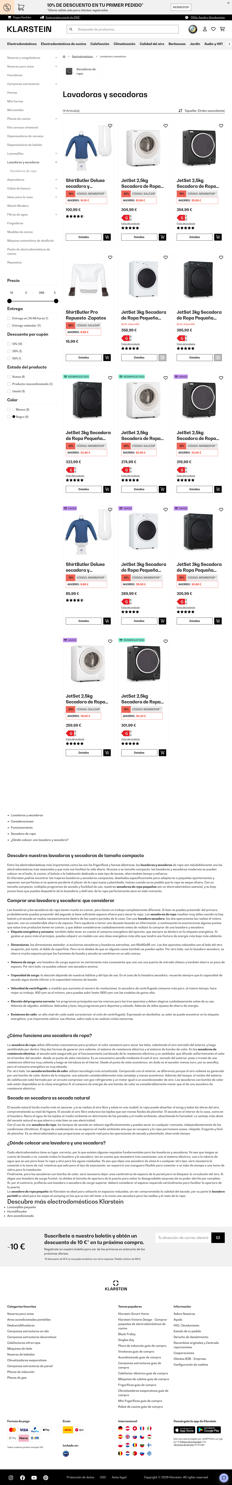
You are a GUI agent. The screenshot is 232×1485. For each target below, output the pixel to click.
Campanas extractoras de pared (30, 1366)
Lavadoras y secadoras (23, 162)
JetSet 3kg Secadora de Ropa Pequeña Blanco (143, 315)
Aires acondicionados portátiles (29, 1319)
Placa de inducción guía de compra (142, 1345)
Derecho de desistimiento (191, 1337)
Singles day (126, 1340)
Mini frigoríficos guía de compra (140, 1401)
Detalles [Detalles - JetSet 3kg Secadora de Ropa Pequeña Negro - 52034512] (83, 489)
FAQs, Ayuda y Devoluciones (208, 17)
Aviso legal (119, 1477)
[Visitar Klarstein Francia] (142, 1428)
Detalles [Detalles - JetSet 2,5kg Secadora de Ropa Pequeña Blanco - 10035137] (139, 237)
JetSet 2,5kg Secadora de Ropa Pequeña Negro (196, 183)
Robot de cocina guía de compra (140, 1406)
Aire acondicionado (20, 1216)
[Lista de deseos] (213, 29)
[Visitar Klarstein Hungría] (149, 1437)
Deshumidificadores (21, 1325)
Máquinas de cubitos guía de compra (143, 1379)
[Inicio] (67, 56)
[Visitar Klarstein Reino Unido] (127, 1437)
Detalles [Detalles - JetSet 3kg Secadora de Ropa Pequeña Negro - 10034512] (194, 357)
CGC (103, 1477)
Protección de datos (80, 1477)
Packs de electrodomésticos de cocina (28, 251)
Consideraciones (22, 821)
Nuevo (18, 376)
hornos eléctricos (122, 865)
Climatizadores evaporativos (27, 1360)
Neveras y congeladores (23, 58)
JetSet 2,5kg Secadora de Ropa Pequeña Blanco (141, 183)
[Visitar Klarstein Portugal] (135, 1453)
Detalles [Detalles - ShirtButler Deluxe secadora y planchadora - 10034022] (83, 237)
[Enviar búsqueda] (70, 29)
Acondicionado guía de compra (139, 1357)
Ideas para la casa (20, 197)
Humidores (14, 75)
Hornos (12, 92)
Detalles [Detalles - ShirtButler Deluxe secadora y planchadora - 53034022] (83, 620)
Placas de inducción (20, 1372)
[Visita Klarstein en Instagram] (10, 1477)
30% (17, 351)
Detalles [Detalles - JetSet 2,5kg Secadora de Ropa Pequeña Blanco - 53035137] (83, 752)
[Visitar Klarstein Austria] (127, 1428)
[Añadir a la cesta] (107, 237)
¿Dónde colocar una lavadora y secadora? (40, 840)
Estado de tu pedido (187, 1331)
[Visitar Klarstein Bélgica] (120, 1453)
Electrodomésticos (82, 56)
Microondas (15, 110)
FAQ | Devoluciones (186, 1325)
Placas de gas (16, 1377)
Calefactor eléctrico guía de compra (143, 1373)
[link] (88, 147)
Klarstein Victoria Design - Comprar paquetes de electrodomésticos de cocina (142, 1324)
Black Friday (126, 1334)
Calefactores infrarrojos (23, 1343)
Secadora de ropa (23, 833)
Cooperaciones (184, 1353)
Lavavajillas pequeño (21, 1207)
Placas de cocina (18, 118)
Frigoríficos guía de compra (137, 1385)
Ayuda (178, 1319)
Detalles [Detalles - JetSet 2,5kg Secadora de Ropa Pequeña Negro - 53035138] (139, 752)
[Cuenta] (205, 29)
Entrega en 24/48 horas (30, 318)
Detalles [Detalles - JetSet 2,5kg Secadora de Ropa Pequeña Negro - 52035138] (194, 489)
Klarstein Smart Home (133, 1314)
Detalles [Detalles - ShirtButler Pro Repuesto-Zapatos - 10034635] (83, 357)
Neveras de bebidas (21, 1354)
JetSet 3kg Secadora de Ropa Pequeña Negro (199, 315)
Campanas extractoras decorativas (31, 1337)
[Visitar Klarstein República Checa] (142, 1437)
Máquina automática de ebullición (30, 240)
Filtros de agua (17, 214)
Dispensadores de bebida (24, 145)
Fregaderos (15, 223)
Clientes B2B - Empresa (190, 1359)
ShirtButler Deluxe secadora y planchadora (85, 183)
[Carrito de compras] (222, 29)
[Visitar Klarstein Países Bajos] (127, 1453)
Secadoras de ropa (23, 171)
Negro (20, 416)
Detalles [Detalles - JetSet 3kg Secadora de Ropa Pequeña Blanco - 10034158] (139, 357)
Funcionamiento (22, 827)
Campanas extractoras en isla (28, 1331)
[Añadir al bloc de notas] (110, 126)
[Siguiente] (229, 44)
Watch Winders (17, 206)
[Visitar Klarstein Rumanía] (135, 1445)
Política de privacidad (190, 1442)
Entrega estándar (26, 325)
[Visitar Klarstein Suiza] (135, 1428)
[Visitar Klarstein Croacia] (127, 1445)
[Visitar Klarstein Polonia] (120, 1445)
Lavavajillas (15, 153)
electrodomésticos (32, 865)
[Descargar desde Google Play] (209, 1429)
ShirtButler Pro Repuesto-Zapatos (86, 315)
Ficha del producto (130, 223)
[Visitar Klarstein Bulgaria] (142, 1445)
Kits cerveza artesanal (22, 127)
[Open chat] (223, 1477)
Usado (18, 391)
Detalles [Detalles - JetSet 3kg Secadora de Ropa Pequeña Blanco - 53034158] (139, 620)
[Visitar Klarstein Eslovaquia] (135, 1437)
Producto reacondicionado (32, 384)
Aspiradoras (15, 179)
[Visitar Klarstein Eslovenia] (142, 1453)
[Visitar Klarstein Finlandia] (149, 1445)
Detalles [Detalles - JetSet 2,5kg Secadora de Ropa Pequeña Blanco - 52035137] (139, 489)
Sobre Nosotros (184, 1314)
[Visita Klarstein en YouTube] (34, 1477)
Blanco (20, 409)
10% (17, 343)
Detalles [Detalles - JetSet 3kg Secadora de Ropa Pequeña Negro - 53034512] (194, 620)
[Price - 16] (18, 292)
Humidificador (17, 1211)
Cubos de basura (18, 188)
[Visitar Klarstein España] (120, 1437)
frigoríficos (100, 865)
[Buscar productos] (123, 29)
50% (16, 358)
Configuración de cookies (191, 1364)
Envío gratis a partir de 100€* (63, 17)
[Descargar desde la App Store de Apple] (184, 1429)
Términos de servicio (184, 1444)
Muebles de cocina (20, 232)
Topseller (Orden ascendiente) (201, 110)
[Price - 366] (47, 292)
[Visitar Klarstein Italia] (149, 1428)
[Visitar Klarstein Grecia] (149, 1453)
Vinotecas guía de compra (136, 1351)
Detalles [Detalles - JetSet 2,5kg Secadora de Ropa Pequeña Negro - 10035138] (194, 237)
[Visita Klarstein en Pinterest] (45, 1477)
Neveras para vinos (20, 66)
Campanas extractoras (23, 84)
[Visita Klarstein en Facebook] (22, 1477)
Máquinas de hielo (19, 1348)
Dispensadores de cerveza (25, 136)
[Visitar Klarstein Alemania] (120, 1428)
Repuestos (14, 262)
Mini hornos (15, 101)
